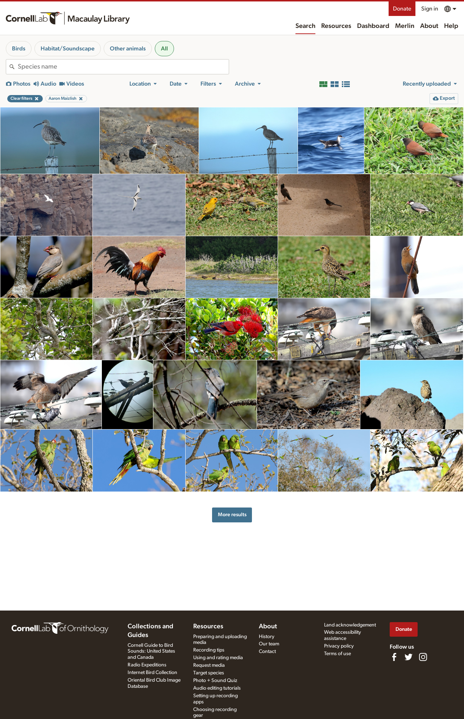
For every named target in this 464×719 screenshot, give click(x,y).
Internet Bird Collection (152, 672)
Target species (208, 672)
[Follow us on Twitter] (408, 657)
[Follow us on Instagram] (423, 657)
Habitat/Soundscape (68, 49)
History (266, 636)
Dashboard (373, 26)
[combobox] (123, 66)
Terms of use (337, 653)
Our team (269, 643)
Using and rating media (218, 657)
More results (232, 514)
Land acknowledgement (350, 625)
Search (305, 26)
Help (451, 26)
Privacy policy (339, 646)
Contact (267, 651)
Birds (18, 49)
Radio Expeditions (147, 664)
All (164, 49)
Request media (209, 665)
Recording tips (208, 650)
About (429, 26)
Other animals (128, 49)
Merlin (404, 26)
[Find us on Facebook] (394, 657)
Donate (402, 9)
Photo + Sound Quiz (215, 680)
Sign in (429, 9)
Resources (336, 26)
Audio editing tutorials (217, 688)
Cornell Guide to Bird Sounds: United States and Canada (151, 651)
